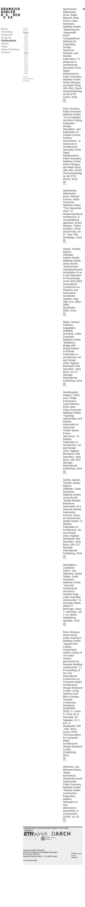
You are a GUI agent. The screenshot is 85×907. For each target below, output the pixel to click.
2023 (25, 39)
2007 (25, 71)
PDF (64, 101)
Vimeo (73, 855)
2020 (25, 45)
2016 (25, 53)
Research (7, 34)
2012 (25, 61)
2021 (25, 43)
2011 (25, 63)
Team (4, 46)
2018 (25, 49)
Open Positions (10, 49)
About (5, 43)
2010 (25, 65)
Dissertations (28, 79)
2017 (25, 51)
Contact (6, 52)
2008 (25, 69)
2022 (25, 41)
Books (25, 28)
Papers (26, 33)
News (4, 28)
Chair (25, 30)
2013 (25, 59)
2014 (25, 57)
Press (25, 77)
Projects (6, 37)
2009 (25, 67)
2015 (25, 55)
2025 (25, 35)
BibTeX (65, 102)
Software (26, 81)
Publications (8, 40)
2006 (25, 73)
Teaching (6, 31)
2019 (25, 47)
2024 (25, 37)
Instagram (74, 857)
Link (64, 99)
